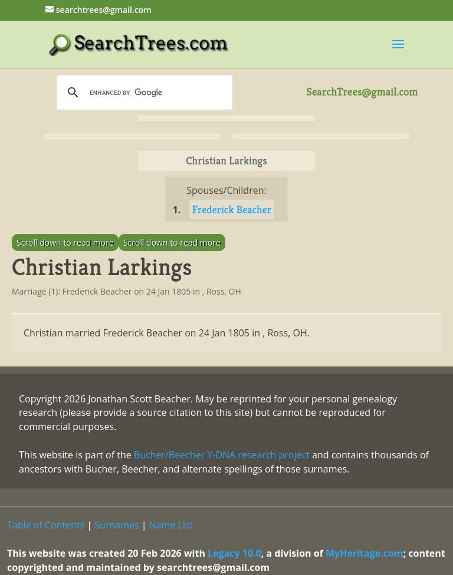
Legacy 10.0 (234, 553)
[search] (143, 92)
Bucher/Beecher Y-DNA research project (222, 454)
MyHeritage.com (364, 553)
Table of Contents (45, 524)
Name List (171, 524)
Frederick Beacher (232, 209)
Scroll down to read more (65, 242)
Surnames (116, 524)
